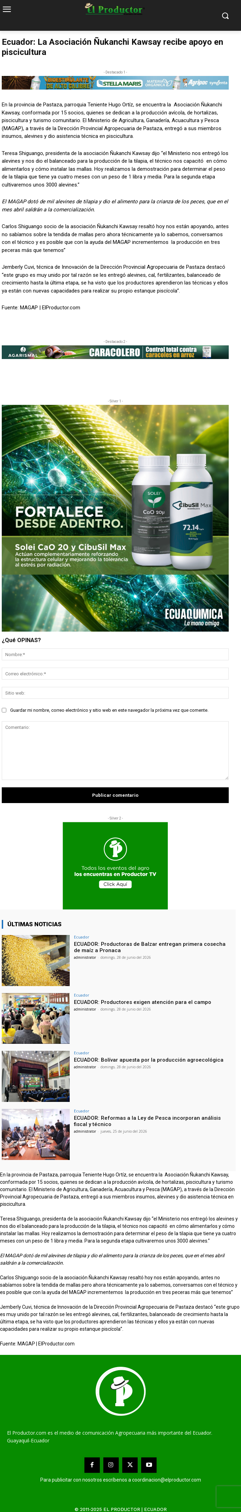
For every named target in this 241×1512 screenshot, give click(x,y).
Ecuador (81, 937)
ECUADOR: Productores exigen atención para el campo (142, 1002)
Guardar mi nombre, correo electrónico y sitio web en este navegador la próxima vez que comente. (109, 710)
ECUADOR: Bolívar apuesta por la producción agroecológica (148, 1060)
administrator (85, 957)
